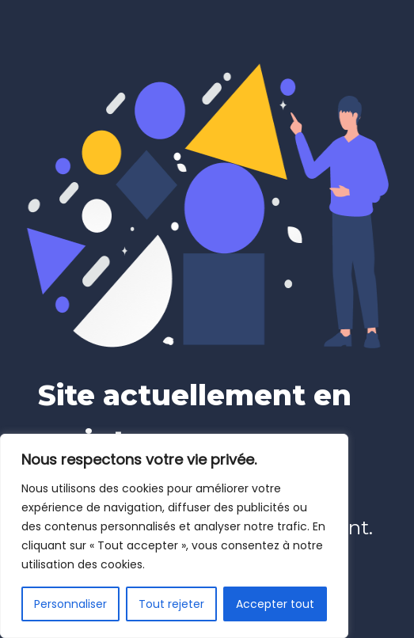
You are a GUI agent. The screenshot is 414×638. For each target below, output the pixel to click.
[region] (174, 536)
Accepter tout (275, 604)
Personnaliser (70, 604)
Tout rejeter (171, 604)
